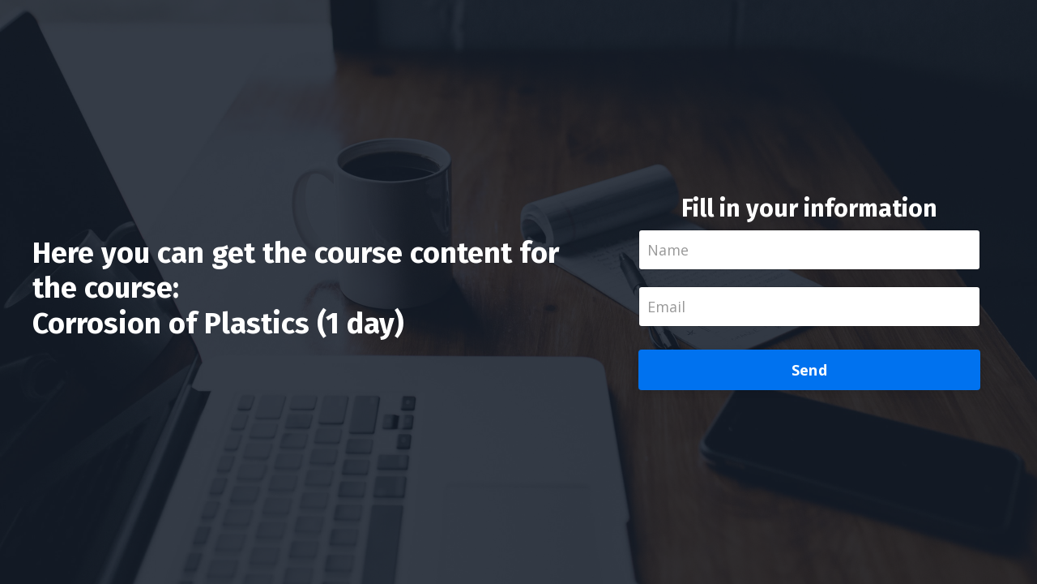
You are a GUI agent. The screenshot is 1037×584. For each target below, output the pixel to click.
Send (809, 370)
